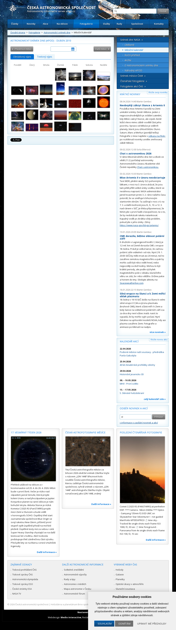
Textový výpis (44, 56)
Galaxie (120, 574)
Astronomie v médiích (75, 584)
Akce (45, 23)
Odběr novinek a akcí (134, 408)
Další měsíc (101, 49)
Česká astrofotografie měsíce (85, 432)
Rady (119, 23)
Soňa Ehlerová (143, 149)
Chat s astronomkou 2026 (135, 153)
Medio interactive (71, 617)
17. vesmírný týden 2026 (26, 432)
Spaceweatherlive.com (131, 283)
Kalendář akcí (129, 341)
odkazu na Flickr (156, 136)
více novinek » (158, 332)
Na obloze (62, 23)
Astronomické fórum (74, 593)
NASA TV (16, 593)
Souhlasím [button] (105, 623)
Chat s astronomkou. (148, 167)
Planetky (120, 579)
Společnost (137, 23)
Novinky (31, 23)
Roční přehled (132, 55)
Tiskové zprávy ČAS (22, 574)
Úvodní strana (17, 32)
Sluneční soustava (125, 588)
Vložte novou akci (158, 339)
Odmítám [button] (124, 623)
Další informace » (47, 552)
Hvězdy (119, 569)
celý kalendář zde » (155, 399)
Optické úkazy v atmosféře (130, 584)
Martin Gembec (144, 101)
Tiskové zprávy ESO (22, 584)
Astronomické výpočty (75, 574)
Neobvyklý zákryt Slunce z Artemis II (142, 105)
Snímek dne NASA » (131, 39)
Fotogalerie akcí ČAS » (133, 86)
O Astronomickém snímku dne (141, 65)
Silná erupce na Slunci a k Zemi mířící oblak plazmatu (142, 295)
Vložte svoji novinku (157, 92)
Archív (128, 60)
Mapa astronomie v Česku (77, 588)
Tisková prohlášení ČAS (24, 569)
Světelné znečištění (74, 569)
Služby (106, 23)
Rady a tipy (69, 579)
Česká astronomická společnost (31, 604)
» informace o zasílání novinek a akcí (139, 422)
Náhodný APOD (133, 70)
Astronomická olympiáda (25, 579)
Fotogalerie (86, 23)
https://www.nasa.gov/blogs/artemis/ (139, 225)
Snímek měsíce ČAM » (132, 75)
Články (14, 23)
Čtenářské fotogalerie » (133, 81)
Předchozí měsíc (23, 49)
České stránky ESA (22, 588)
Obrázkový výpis (22, 56)
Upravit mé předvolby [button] (151, 623)
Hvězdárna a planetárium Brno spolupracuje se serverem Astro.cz (85, 604)
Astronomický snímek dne (57, 32)
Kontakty (159, 23)
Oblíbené (129, 44)
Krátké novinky (130, 94)
